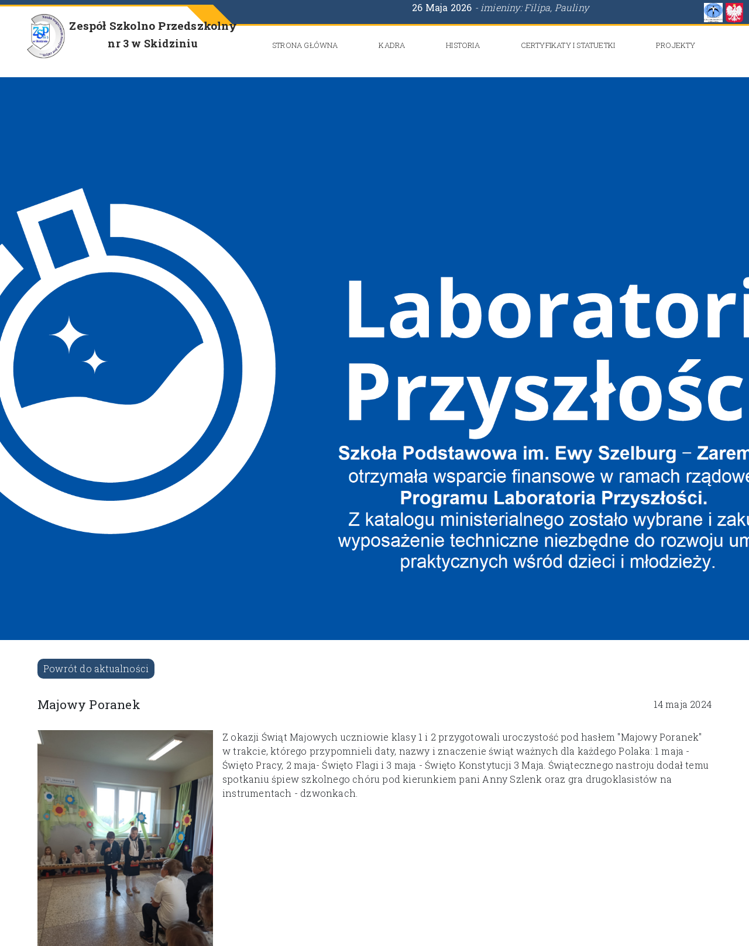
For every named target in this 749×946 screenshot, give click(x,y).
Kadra (392, 45)
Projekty (676, 45)
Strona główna (305, 45)
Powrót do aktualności (96, 668)
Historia (463, 45)
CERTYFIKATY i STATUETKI (568, 45)
